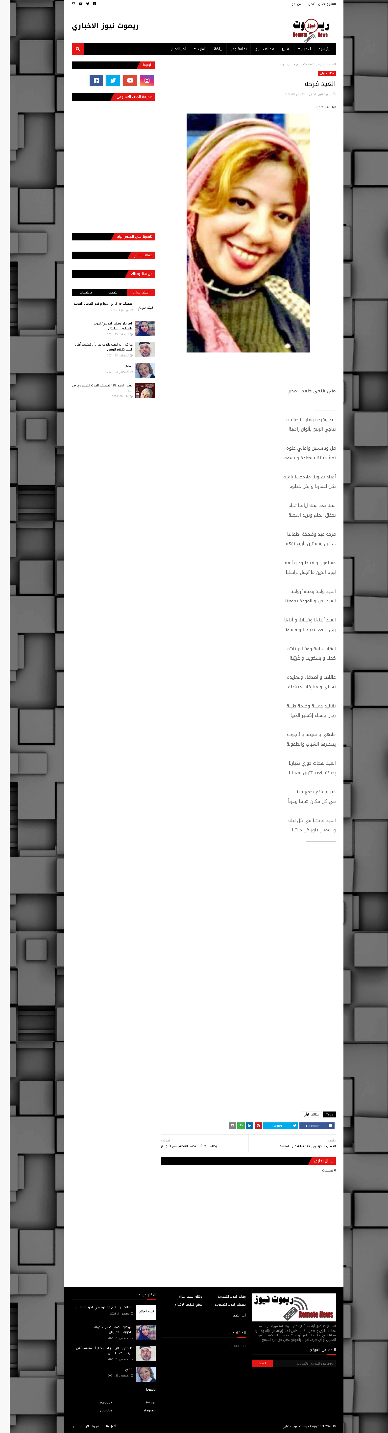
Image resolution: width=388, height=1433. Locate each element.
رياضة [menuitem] (208, 49)
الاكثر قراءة (131, 292)
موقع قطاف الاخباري (178, 1304)
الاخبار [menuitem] (296, 49)
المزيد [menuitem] (192, 49)
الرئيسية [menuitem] (315, 49)
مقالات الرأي (294, 64)
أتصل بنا (300, 4)
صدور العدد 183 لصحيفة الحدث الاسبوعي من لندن (92, 387)
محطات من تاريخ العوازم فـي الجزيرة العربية (93, 303)
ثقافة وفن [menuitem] (229, 49)
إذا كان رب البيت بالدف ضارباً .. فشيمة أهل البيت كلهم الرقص (94, 346)
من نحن (286, 4)
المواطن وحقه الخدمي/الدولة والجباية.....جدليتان (103, 325)
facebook (96, 1402)
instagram (138, 1410)
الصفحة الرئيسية (315, 64)
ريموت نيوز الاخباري (95, 25)
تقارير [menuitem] (276, 49)
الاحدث (104, 292)
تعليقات (76, 292)
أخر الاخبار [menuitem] (169, 49)
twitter (141, 1402)
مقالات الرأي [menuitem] (255, 49)
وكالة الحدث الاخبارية (222, 1296)
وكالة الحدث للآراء (181, 1296)
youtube (96, 1410)
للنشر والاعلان (317, 4)
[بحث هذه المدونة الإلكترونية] (294, 1363)
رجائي (119, 365)
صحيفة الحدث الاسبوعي (220, 1304)
